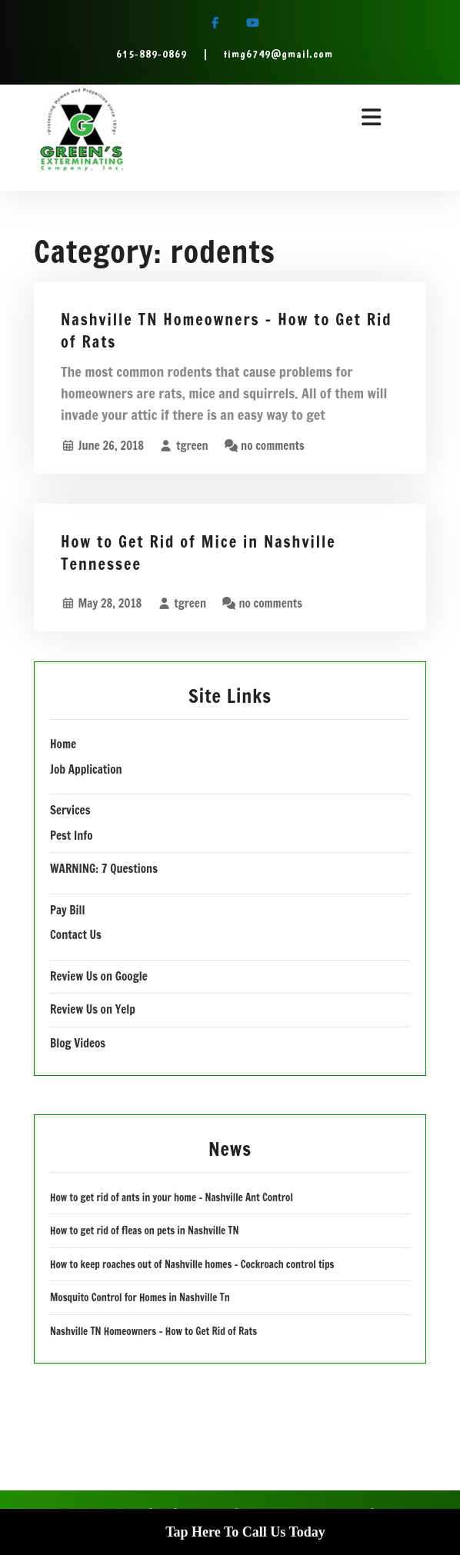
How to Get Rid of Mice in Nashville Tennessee (198, 553)
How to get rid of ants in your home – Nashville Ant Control (171, 1197)
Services (70, 810)
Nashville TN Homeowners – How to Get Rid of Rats (226, 330)
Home (63, 744)
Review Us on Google (99, 976)
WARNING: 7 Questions (104, 869)
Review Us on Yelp (92, 1009)
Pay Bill (67, 910)
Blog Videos (77, 1043)
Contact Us (76, 935)
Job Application (86, 769)
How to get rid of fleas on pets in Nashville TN (144, 1230)
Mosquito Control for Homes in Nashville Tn (140, 1297)
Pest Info (71, 835)
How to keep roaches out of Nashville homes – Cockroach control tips (192, 1264)
